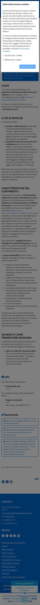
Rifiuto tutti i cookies (13, 60)
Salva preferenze (27, 66)
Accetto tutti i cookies (13, 55)
